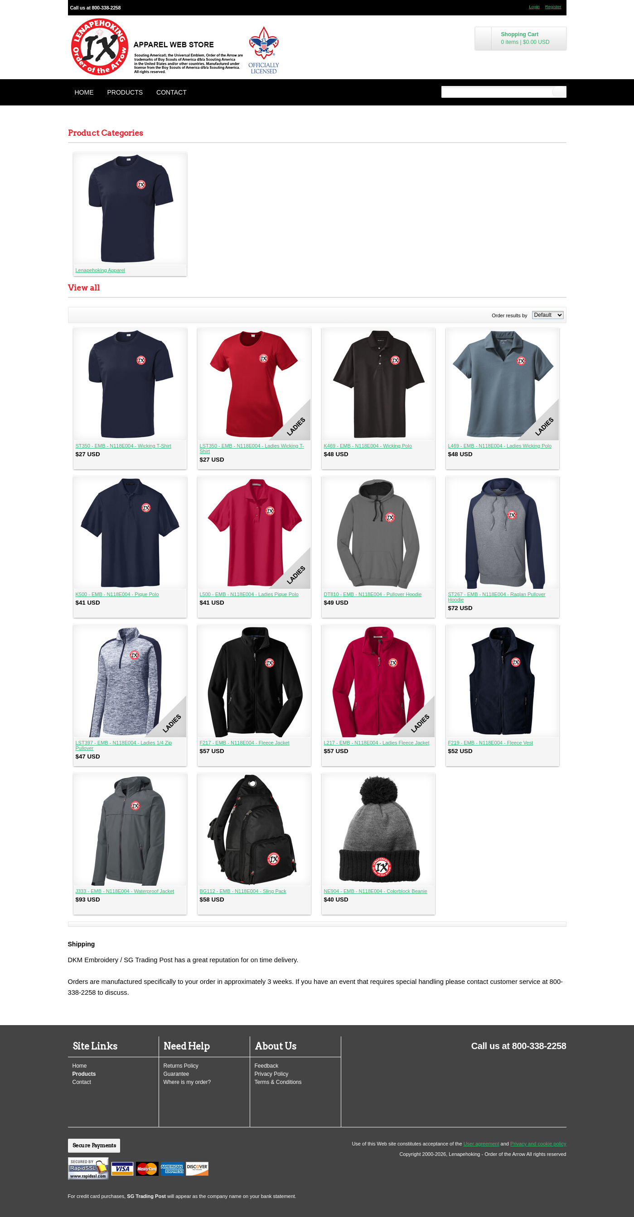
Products (125, 92)
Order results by (509, 315)
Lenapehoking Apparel (100, 270)
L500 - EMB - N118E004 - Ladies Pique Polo (249, 594)
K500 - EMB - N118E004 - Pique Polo (117, 594)
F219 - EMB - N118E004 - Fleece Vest (490, 742)
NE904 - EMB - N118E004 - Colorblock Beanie (375, 891)
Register (553, 6)
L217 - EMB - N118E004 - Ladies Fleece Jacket (377, 742)
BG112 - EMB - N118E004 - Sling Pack (243, 891)
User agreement (481, 1143)
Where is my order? (187, 1082)
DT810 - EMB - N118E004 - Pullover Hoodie (373, 594)
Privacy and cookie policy (538, 1143)
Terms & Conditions (278, 1082)
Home (84, 92)
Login (534, 6)
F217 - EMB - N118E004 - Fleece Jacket (245, 742)
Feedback (267, 1066)
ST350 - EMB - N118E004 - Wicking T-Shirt (123, 446)
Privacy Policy (272, 1074)
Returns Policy (181, 1066)
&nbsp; (130, 208)
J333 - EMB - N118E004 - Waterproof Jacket (125, 891)
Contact (171, 92)
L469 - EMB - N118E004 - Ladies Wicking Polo (500, 446)
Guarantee (176, 1074)
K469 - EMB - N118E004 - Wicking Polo (368, 446)
